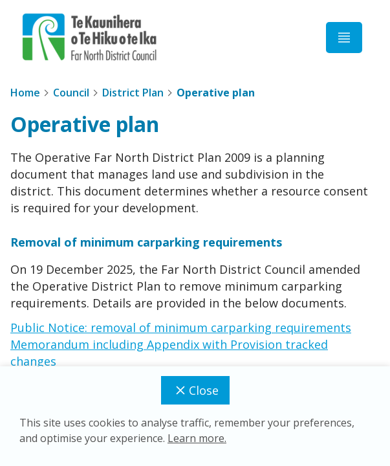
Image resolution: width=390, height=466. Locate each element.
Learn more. (197, 438)
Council (71, 92)
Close (195, 390)
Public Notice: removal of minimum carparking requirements (180, 327)
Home (25, 92)
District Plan (133, 92)
